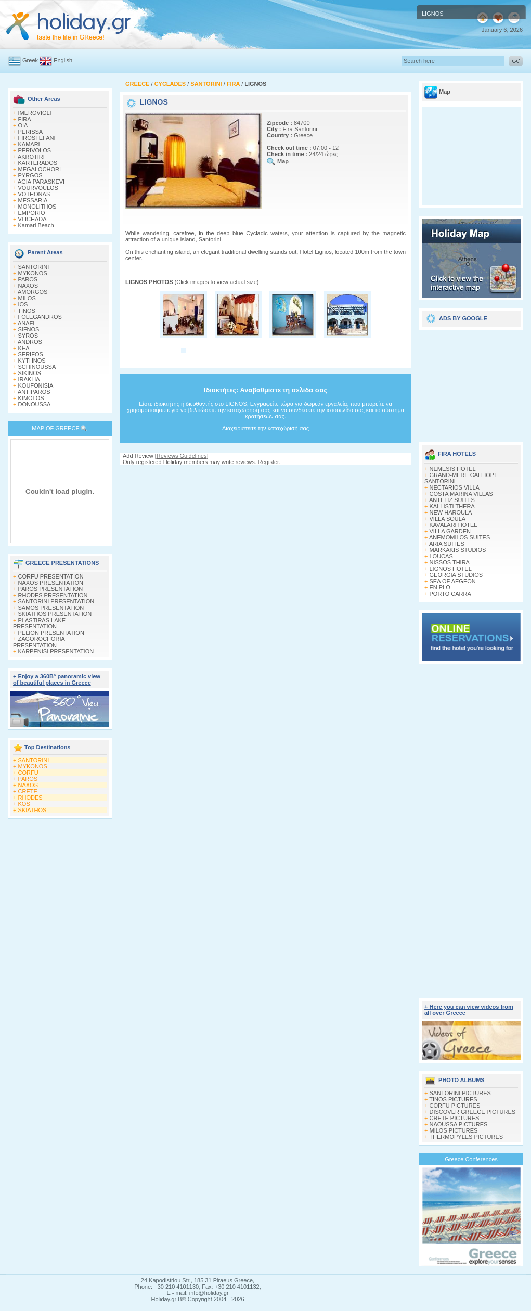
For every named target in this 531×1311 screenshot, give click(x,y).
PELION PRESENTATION (51, 632)
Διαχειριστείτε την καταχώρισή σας (265, 428)
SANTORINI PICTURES (460, 1093)
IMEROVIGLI (34, 113)
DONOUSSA (34, 404)
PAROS (28, 279)
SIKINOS (30, 373)
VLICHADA (32, 219)
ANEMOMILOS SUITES (459, 537)
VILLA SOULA (448, 519)
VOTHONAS (34, 194)
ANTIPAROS (34, 392)
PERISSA (30, 131)
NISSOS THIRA (450, 562)
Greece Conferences (471, 1159)
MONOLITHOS (37, 206)
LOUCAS (441, 556)
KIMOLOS (31, 398)
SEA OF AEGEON (453, 581)
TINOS (26, 310)
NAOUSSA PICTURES (459, 1124)
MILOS (27, 298)
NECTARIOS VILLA (455, 487)
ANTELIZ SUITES (452, 500)
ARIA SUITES (446, 544)
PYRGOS (30, 175)
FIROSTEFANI (37, 138)
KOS (24, 804)
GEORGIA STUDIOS (456, 575)
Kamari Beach (36, 225)
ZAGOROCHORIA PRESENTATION (38, 642)
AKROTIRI (31, 156)
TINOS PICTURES (453, 1099)
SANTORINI (33, 267)
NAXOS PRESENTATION (51, 583)
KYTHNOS (32, 360)
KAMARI (29, 144)
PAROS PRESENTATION (50, 589)
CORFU (28, 772)
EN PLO (440, 587)
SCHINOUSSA (37, 367)
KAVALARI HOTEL (453, 525)
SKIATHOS (32, 810)
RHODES (30, 797)
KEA (24, 348)
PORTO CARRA (450, 593)
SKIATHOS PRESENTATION (55, 614)
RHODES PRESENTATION (53, 595)
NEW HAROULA (451, 512)
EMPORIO (31, 213)
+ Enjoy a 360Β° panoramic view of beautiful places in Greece (56, 679)
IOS (23, 304)
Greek (30, 60)
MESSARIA (33, 200)
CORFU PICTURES (455, 1105)
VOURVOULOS (38, 188)
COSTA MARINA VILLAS (461, 494)
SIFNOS (29, 329)
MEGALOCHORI (39, 169)
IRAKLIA (29, 379)
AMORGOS (32, 292)
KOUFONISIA (36, 385)
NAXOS (28, 285)
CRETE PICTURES (455, 1118)
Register (268, 462)
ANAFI (26, 323)
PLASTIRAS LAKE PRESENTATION (39, 623)
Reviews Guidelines (182, 456)
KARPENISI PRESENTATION (56, 651)
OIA (23, 125)
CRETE (27, 791)
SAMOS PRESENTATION (51, 608)
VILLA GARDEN (450, 531)
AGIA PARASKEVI (41, 181)
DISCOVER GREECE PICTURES (473, 1112)
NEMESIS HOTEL (453, 469)
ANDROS (30, 342)
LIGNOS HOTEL (451, 568)
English (63, 60)
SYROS (28, 335)
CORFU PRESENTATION (51, 576)
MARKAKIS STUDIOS (458, 550)
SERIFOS (30, 354)
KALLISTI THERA (452, 506)
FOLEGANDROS (40, 317)
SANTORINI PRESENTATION (56, 601)
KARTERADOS (38, 163)
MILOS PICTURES (454, 1130)
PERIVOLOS (34, 150)
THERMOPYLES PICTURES (466, 1137)
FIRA (24, 119)
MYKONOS (32, 273)
